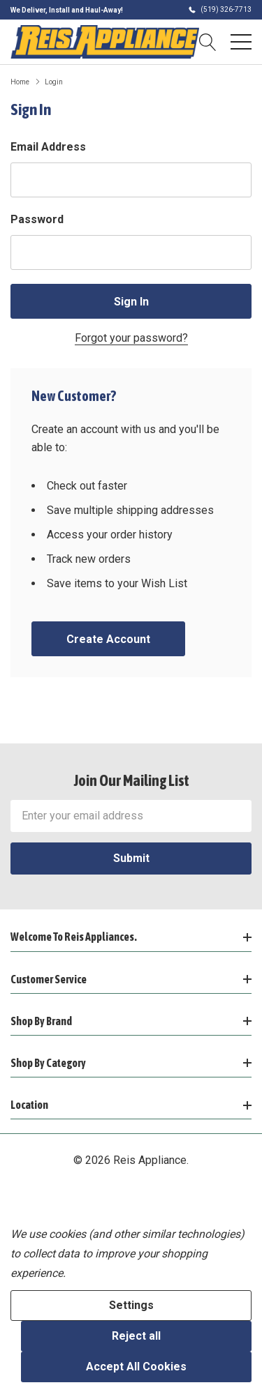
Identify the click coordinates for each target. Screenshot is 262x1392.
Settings (131, 1305)
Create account (108, 639)
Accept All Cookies (136, 1366)
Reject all (136, 1335)
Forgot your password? (131, 338)
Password (37, 219)
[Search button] (208, 42)
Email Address (48, 146)
